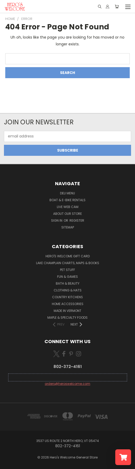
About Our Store (67, 213)
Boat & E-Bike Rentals (67, 200)
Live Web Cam (67, 207)
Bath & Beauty (67, 283)
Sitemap (67, 227)
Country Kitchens (67, 297)
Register (76, 220)
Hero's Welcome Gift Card (68, 256)
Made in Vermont (67, 310)
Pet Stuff (67, 270)
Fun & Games (67, 276)
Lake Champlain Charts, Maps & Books (67, 263)
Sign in (57, 220)
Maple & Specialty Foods (67, 317)
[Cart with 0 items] (116, 6)
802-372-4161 (67, 366)
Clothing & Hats (68, 290)
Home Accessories (67, 304)
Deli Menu (67, 193)
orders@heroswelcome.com (67, 383)
